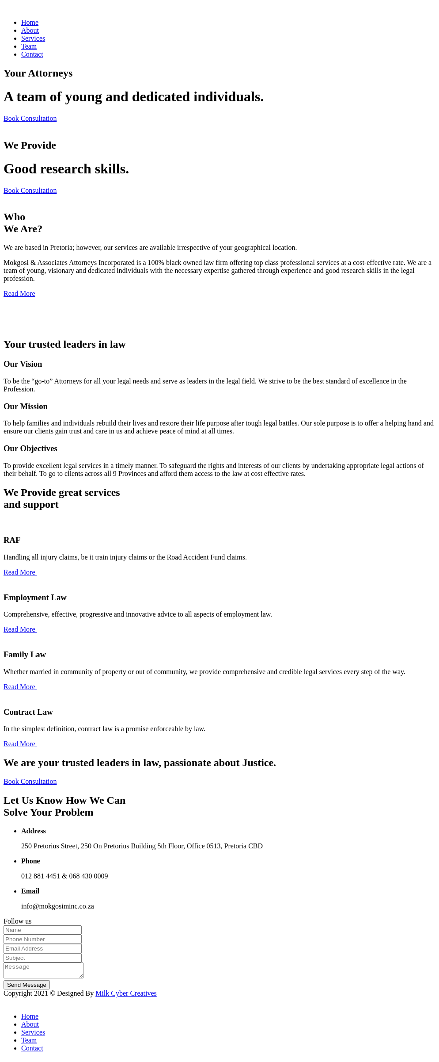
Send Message (26, 987)
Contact (32, 54)
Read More (19, 293)
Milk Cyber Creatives (126, 996)
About (30, 30)
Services (33, 38)
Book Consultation (30, 118)
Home (29, 22)
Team (29, 46)
